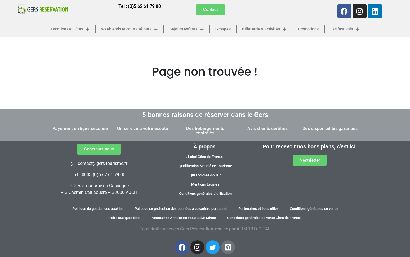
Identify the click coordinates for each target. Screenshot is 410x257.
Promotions (308, 29)
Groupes (223, 29)
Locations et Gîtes (70, 29)
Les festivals (344, 29)
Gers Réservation (196, 229)
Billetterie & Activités (264, 29)
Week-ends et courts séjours (129, 29)
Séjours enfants (186, 29)
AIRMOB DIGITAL (253, 229)
